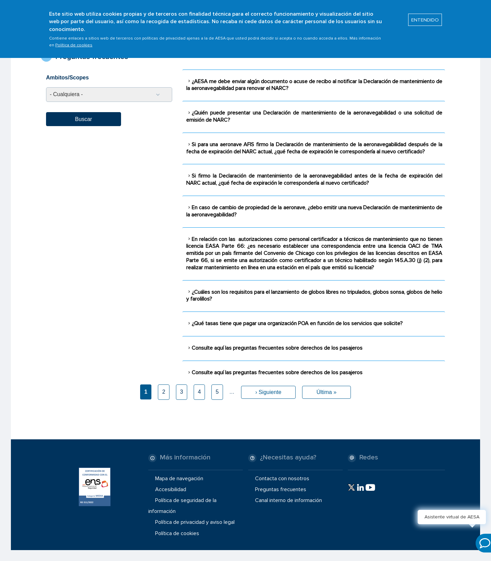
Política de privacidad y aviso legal (195, 522)
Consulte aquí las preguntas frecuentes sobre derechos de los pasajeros (277, 348)
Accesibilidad (170, 489)
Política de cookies (73, 42)
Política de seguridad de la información (182, 506)
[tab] (313, 85)
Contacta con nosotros (282, 478)
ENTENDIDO (425, 17)
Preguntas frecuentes (280, 489)
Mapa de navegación (179, 478)
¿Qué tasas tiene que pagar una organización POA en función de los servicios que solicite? (297, 323)
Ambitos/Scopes (67, 77)
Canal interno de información (288, 500)
